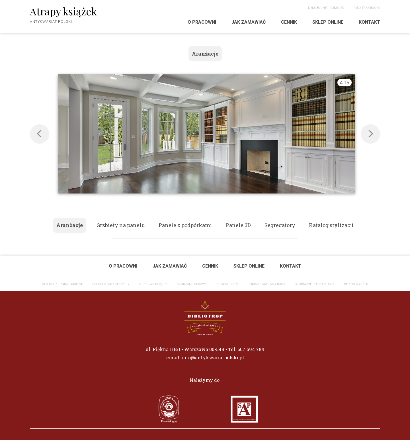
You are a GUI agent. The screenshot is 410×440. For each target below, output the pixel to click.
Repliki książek (356, 284)
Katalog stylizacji (331, 225)
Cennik (289, 22)
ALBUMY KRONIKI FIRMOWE (62, 284)
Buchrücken (227, 284)
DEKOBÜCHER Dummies (326, 8)
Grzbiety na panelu (121, 225)
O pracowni (202, 22)
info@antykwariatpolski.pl (212, 357)
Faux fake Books (367, 8)
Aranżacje (205, 53)
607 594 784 (250, 349)
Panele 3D (238, 225)
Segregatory (280, 225)
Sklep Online (327, 22)
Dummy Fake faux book (266, 284)
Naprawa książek (153, 284)
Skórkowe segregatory (314, 284)
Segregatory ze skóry (111, 284)
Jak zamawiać (248, 22)
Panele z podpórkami (185, 225)
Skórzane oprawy (192, 284)
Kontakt (369, 22)
